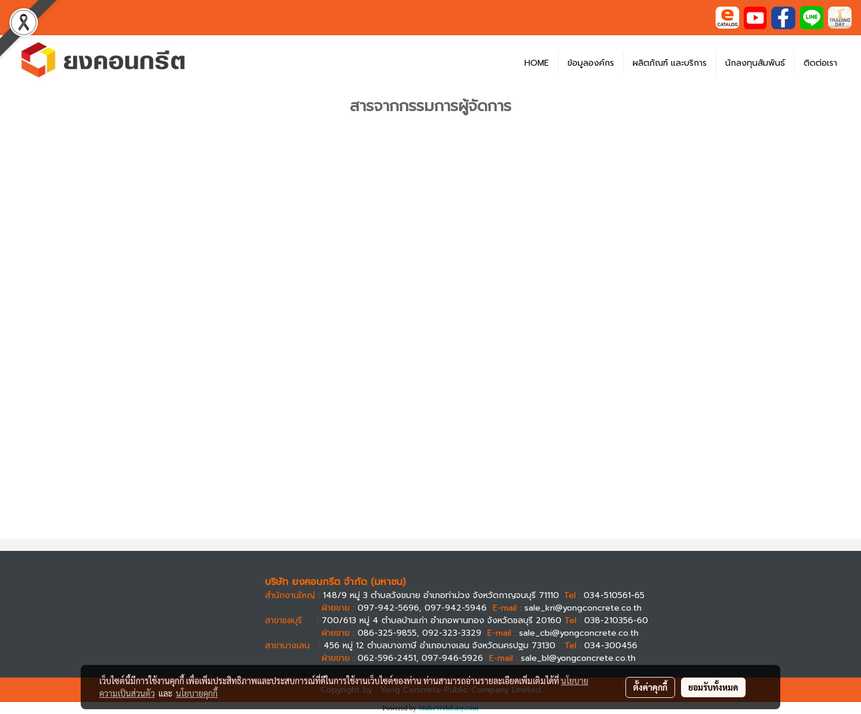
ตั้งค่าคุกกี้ (650, 687)
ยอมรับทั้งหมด (713, 687)
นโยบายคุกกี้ (197, 693)
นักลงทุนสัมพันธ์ (755, 63)
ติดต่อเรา (820, 63)
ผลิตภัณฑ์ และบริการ (670, 63)
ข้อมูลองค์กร (590, 63)
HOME (536, 63)
